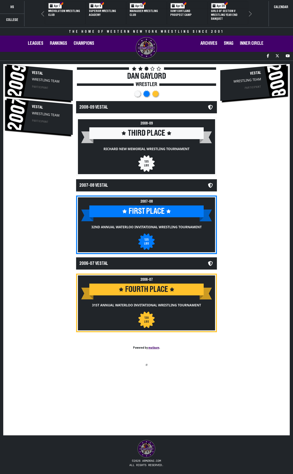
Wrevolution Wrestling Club (64, 12)
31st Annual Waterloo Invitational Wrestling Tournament (146, 305)
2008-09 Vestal (93, 107)
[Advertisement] (40, 170)
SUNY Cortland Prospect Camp (181, 12)
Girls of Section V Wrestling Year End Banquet (224, 14)
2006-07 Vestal (93, 263)
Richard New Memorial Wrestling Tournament (146, 149)
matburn (153, 347)
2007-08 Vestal (93, 185)
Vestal (37, 73)
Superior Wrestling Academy (102, 12)
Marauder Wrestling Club (144, 12)
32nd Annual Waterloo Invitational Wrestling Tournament (146, 227)
